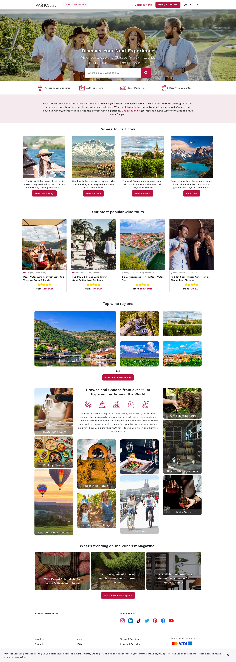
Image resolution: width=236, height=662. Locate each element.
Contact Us (40, 644)
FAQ (79, 644)
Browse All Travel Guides (118, 377)
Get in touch (129, 110)
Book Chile (191, 193)
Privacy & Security (130, 644)
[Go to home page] (46, 5)
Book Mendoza (93, 193)
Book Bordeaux (142, 193)
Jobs (79, 639)
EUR (186, 4)
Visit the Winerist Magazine (118, 595)
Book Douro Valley (44, 193)
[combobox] (111, 72)
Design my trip (143, 4)
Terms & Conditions (130, 639)
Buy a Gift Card (167, 4)
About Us (39, 639)
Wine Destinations (75, 4)
